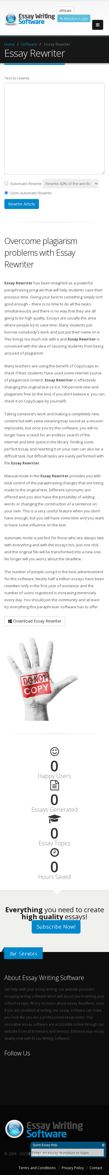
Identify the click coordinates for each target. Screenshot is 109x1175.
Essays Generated (54, 810)
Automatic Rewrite (23, 183)
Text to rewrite (17, 78)
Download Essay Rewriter (34, 621)
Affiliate (65, 10)
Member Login (74, 18)
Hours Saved (54, 877)
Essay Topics (55, 843)
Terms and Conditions (37, 1167)
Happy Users (54, 776)
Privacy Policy (73, 1167)
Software (29, 44)
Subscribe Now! (56, 926)
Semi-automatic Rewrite (28, 193)
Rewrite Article (21, 204)
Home (9, 44)
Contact (96, 1167)
